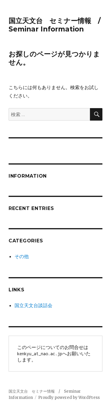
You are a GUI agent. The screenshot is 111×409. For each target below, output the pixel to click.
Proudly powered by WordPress (69, 397)
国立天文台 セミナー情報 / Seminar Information (58, 25)
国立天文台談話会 (33, 305)
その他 (22, 256)
